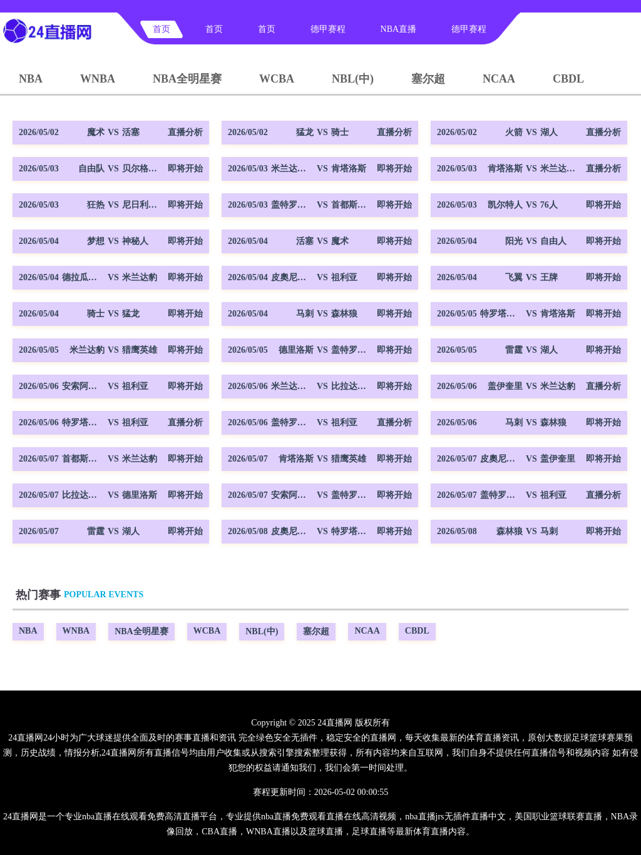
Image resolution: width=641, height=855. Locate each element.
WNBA (97, 79)
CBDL (568, 79)
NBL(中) (353, 79)
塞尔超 (428, 79)
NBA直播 (399, 29)
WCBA (276, 79)
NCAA (499, 79)
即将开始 (185, 168)
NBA (31, 79)
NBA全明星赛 (187, 79)
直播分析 (185, 132)
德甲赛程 (328, 29)
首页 (161, 29)
